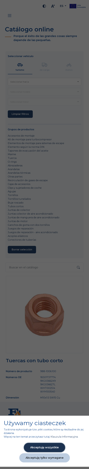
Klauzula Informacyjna (64, 436)
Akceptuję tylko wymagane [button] (45, 457)
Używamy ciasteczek (35, 423)
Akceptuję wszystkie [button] (44, 447)
